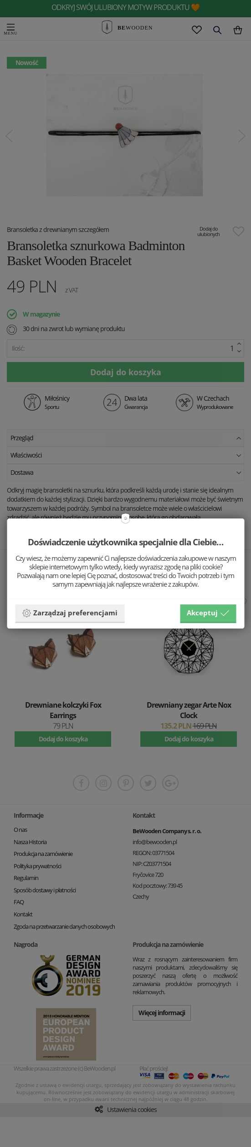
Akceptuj (208, 613)
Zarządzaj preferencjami (70, 613)
